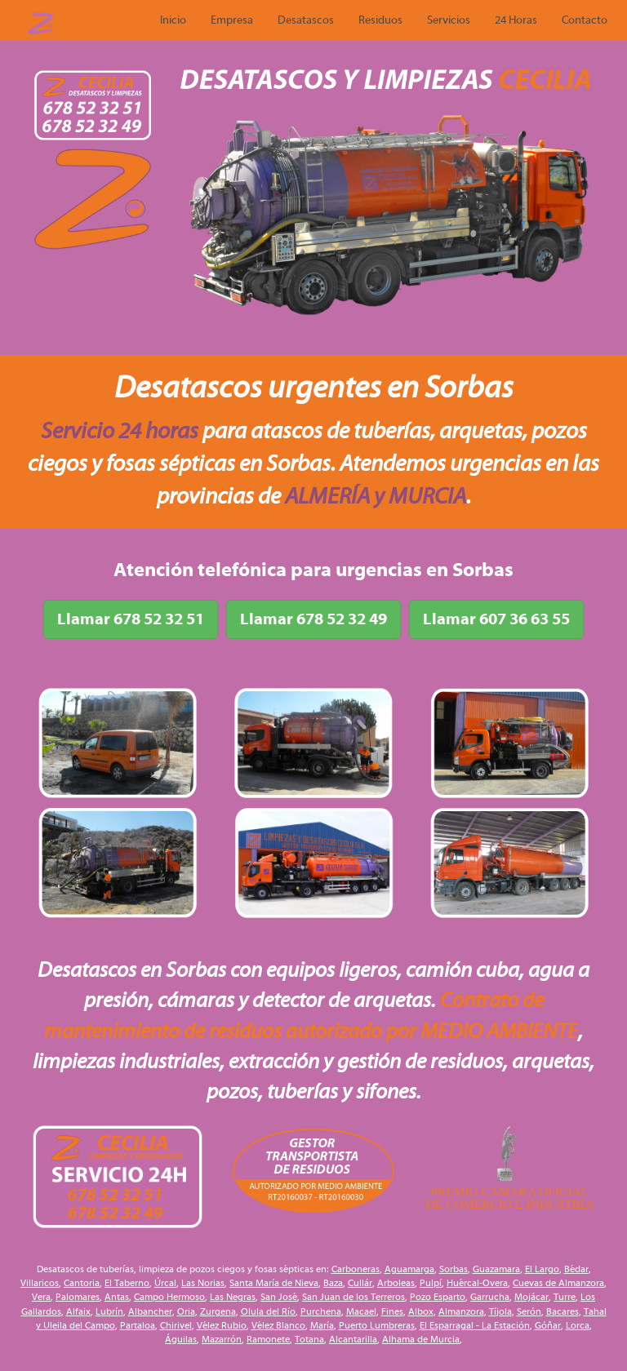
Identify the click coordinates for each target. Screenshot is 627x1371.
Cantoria (82, 1283)
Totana (309, 1339)
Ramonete (268, 1339)
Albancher (150, 1311)
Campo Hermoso (169, 1296)
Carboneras (355, 1269)
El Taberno (126, 1283)
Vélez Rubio (222, 1325)
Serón (529, 1311)
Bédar (576, 1269)
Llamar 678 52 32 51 (130, 619)
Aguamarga (409, 1269)
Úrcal (165, 1283)
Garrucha (489, 1296)
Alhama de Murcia (421, 1339)
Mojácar (531, 1296)
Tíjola (500, 1311)
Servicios (448, 20)
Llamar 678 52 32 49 (313, 619)
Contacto (584, 20)
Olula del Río (268, 1311)
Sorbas (453, 1269)
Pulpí (431, 1283)
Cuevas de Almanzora (558, 1283)
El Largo (542, 1269)
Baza (333, 1283)
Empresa (232, 20)
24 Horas (516, 20)
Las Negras (233, 1296)
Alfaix (78, 1311)
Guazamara (496, 1269)
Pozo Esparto (437, 1296)
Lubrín (109, 1311)
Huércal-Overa (477, 1283)
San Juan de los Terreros (353, 1296)
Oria (186, 1311)
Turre (565, 1296)
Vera (41, 1296)
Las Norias (203, 1283)
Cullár (360, 1283)
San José (278, 1296)
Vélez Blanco (278, 1325)
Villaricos (39, 1283)
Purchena (320, 1311)
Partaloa (137, 1325)
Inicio (173, 20)
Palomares (78, 1296)
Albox (421, 1311)
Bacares (562, 1311)
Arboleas (396, 1283)
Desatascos (306, 20)
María (322, 1325)
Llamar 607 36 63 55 (496, 619)
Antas (116, 1296)
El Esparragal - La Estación (475, 1325)
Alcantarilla (353, 1339)
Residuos (380, 20)
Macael (361, 1311)
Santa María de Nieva (273, 1283)
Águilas (181, 1339)
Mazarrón (222, 1339)
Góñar (548, 1325)
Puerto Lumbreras (377, 1325)
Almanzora (461, 1311)
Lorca (577, 1325)
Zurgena (218, 1311)
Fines (392, 1311)
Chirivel (176, 1325)
